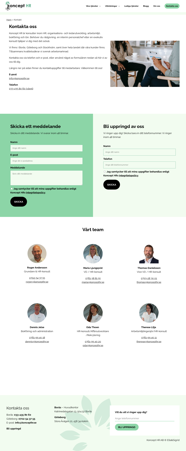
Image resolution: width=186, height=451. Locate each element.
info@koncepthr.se (19, 78)
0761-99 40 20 (93, 341)
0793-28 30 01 (149, 278)
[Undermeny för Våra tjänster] (100, 6)
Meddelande (17, 167)
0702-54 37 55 (37, 277)
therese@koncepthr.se (149, 341)
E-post (14, 154)
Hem (8, 19)
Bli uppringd (13, 428)
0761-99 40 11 (149, 337)
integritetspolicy (35, 192)
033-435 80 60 (22, 414)
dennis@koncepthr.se (37, 341)
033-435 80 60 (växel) (21, 88)
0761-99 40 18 (37, 337)
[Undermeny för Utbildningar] (119, 6)
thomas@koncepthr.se (149, 282)
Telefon (107, 158)
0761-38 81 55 (93, 278)
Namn (13, 142)
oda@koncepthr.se (93, 345)
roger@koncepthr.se (37, 281)
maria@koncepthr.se (93, 282)
